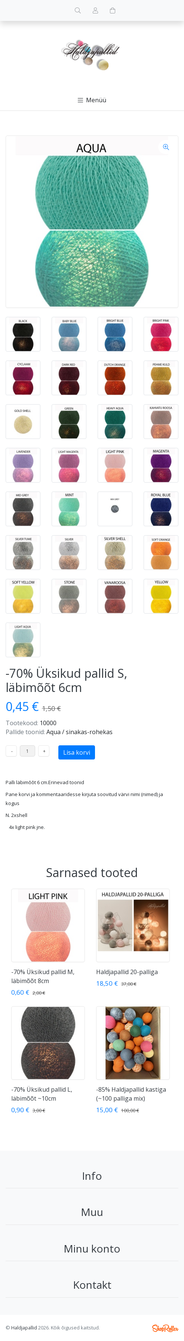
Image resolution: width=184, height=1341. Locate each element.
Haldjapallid (24, 1327)
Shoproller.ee (165, 1328)
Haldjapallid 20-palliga (127, 972)
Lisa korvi (76, 752)
